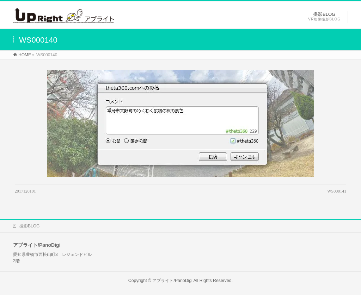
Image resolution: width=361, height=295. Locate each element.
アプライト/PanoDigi (172, 280)
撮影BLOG (29, 226)
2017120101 (25, 191)
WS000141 (336, 191)
